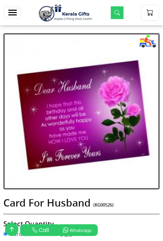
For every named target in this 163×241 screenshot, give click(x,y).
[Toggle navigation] (12, 12)
